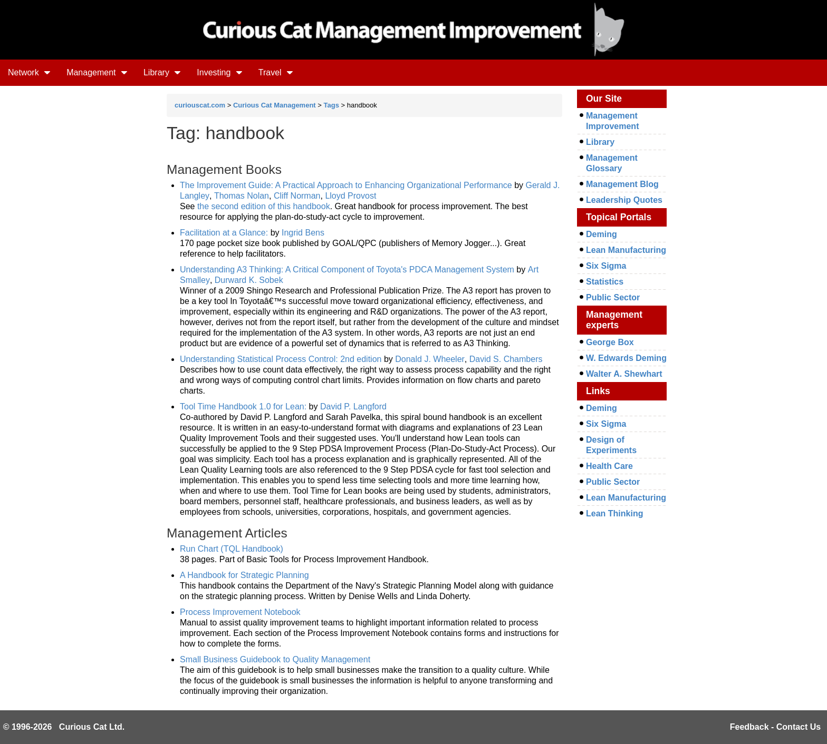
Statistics (604, 281)
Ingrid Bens (303, 232)
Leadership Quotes (624, 199)
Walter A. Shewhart (624, 373)
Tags (331, 105)
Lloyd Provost (350, 195)
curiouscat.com (200, 105)
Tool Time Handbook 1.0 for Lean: (244, 406)
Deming (601, 234)
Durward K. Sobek (249, 280)
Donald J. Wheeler (430, 359)
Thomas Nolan (241, 195)
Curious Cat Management (274, 105)
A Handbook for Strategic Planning (244, 575)
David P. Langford (353, 406)
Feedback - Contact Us (775, 726)
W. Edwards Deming (626, 358)
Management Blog (622, 184)
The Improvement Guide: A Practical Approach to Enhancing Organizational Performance (346, 185)
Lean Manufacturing (626, 250)
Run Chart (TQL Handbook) (231, 548)
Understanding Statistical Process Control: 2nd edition (280, 359)
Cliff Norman (297, 195)
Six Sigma (606, 265)
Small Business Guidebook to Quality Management (275, 659)
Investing (219, 72)
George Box (610, 342)
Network (29, 72)
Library (162, 72)
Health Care (609, 466)
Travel (275, 72)
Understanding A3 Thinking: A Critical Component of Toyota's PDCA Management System (347, 269)
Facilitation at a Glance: (225, 232)
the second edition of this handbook (263, 206)
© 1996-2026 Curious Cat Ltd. (64, 726)
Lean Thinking (614, 513)
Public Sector (613, 297)
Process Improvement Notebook (240, 612)
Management (97, 72)
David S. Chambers (506, 359)
